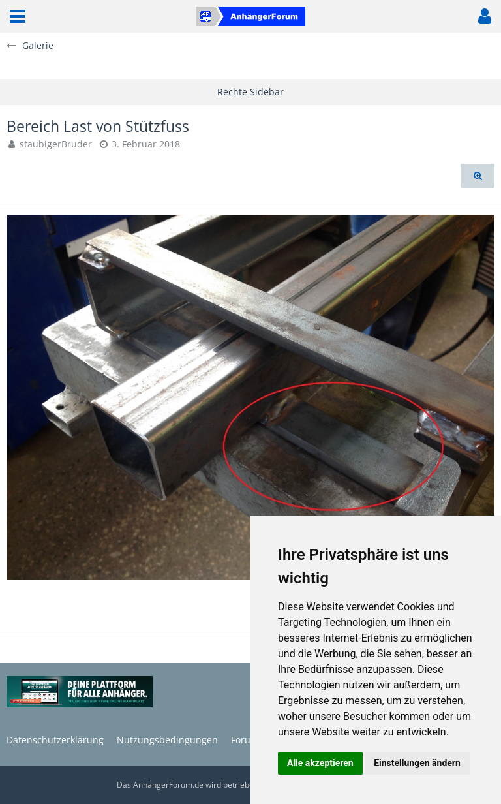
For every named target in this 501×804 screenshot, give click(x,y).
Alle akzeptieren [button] (320, 763)
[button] (18, 16)
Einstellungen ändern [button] (417, 763)
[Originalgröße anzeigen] (477, 176)
